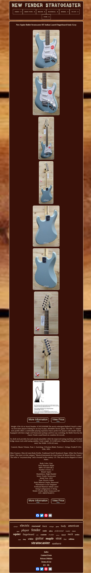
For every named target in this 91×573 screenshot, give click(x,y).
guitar (40, 538)
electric (25, 525)
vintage (51, 526)
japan (18, 531)
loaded (68, 531)
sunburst (56, 543)
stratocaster (40, 543)
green (57, 526)
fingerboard (28, 534)
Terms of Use (46, 562)
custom (44, 534)
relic (37, 535)
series (77, 535)
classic (74, 531)
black (44, 526)
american (73, 525)
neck (70, 534)
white (30, 538)
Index (46, 552)
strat (59, 538)
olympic (15, 526)
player (25, 530)
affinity (57, 535)
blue (65, 539)
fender (35, 530)
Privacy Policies (46, 558)
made (19, 539)
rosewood (36, 526)
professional (59, 531)
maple (50, 538)
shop (24, 539)
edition (71, 539)
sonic (45, 531)
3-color (51, 535)
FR (48, 565)
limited (63, 535)
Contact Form (46, 555)
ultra (51, 531)
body (63, 526)
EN (44, 565)
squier (17, 534)
